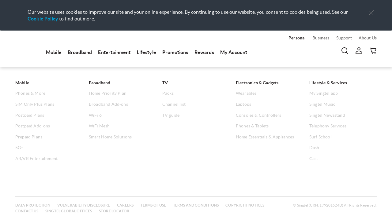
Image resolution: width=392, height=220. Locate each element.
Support (344, 37)
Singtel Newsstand (327, 115)
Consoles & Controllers (258, 115)
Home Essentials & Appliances (265, 136)
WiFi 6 (95, 115)
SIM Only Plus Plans (34, 104)
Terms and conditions (196, 205)
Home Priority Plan (107, 93)
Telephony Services (327, 125)
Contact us (27, 211)
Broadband (80, 52)
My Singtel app (323, 93)
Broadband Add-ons (108, 104)
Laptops (243, 104)
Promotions (175, 52)
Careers (125, 205)
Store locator (114, 211)
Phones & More (30, 93)
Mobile (54, 52)
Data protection (32, 205)
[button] (371, 12)
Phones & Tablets (252, 125)
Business (320, 37)
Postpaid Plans (29, 115)
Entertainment (114, 52)
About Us (368, 37)
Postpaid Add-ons (32, 125)
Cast (313, 158)
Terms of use (153, 205)
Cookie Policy (43, 18)
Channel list (174, 104)
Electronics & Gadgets (257, 82)
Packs (168, 93)
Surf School (320, 136)
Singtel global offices (68, 211)
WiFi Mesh (99, 125)
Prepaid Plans (28, 136)
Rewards (204, 52)
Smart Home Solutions (110, 136)
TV (165, 82)
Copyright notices (244, 205)
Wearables (246, 93)
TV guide (170, 115)
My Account (233, 52)
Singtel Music (322, 104)
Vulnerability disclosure (83, 205)
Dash (314, 147)
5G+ (19, 147)
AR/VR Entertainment (36, 158)
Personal (297, 37)
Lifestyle (146, 52)
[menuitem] (27, 46)
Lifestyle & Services (328, 82)
